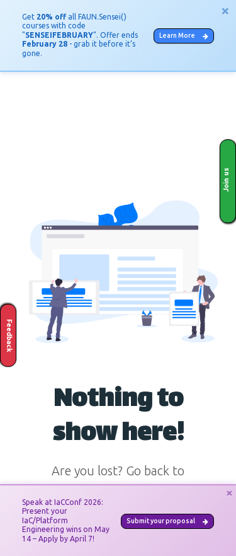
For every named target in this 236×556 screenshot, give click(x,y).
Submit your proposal (167, 520)
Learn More (183, 35)
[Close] (225, 10)
